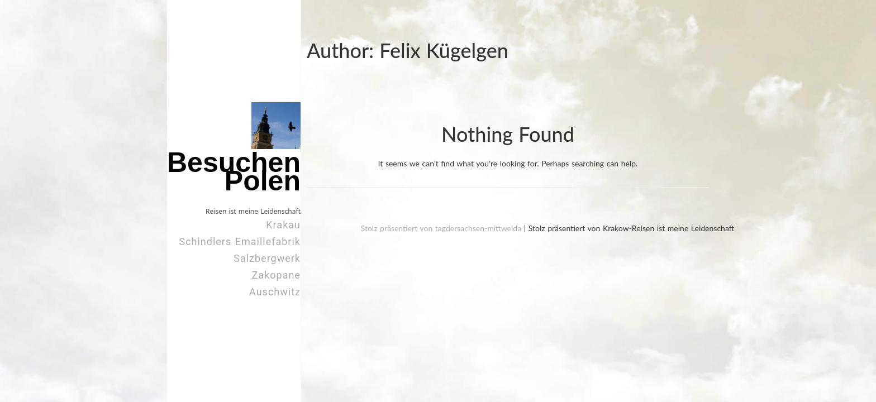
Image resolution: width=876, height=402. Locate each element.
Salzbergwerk (267, 258)
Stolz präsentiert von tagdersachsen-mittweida (442, 228)
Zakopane (276, 275)
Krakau (283, 225)
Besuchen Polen (234, 172)
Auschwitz (275, 292)
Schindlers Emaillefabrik (240, 241)
